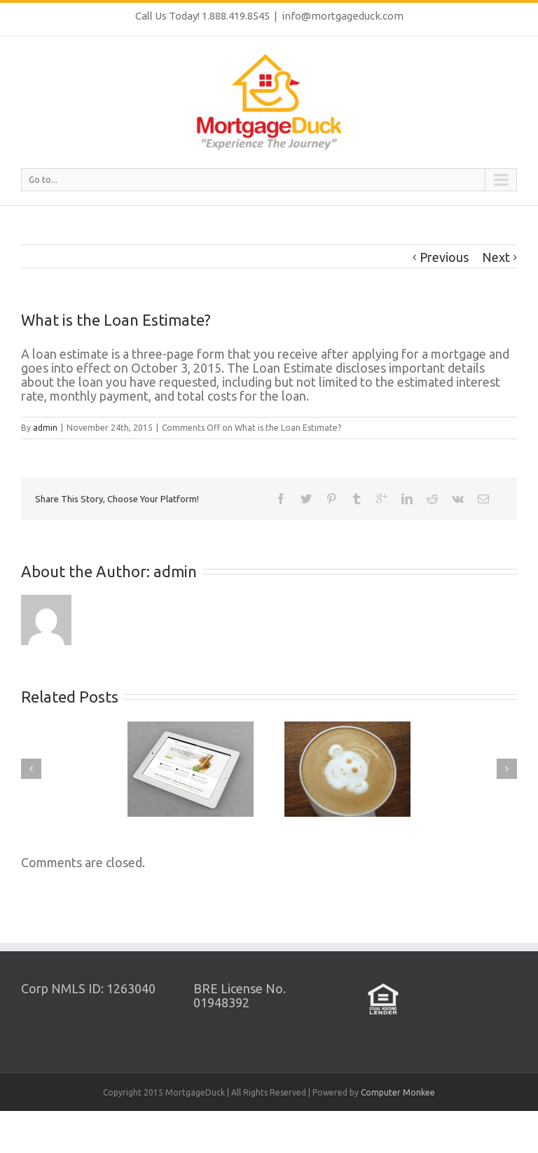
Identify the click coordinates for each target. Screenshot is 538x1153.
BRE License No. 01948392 (239, 995)
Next (496, 257)
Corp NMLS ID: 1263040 (88, 988)
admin (45, 427)
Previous (444, 257)
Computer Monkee (398, 1092)
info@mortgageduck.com (343, 16)
